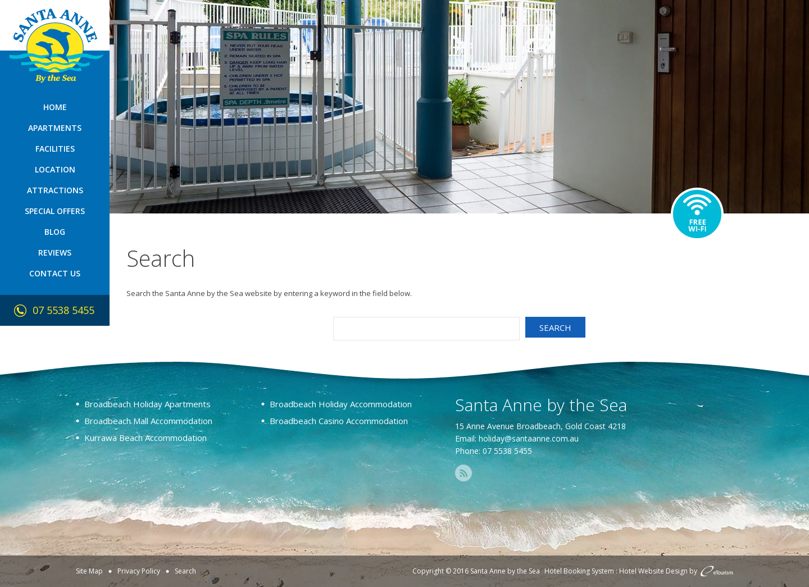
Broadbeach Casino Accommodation (339, 420)
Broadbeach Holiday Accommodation (341, 403)
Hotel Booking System (579, 571)
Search (185, 571)
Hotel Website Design (653, 571)
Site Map (89, 571)
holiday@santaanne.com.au (529, 438)
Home (55, 107)
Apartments (54, 127)
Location (55, 169)
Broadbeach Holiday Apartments (147, 403)
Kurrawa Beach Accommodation (145, 437)
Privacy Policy (138, 571)
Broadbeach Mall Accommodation (148, 420)
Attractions (55, 190)
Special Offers (55, 211)
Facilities (55, 148)
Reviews (54, 252)
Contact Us (54, 273)
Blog (54, 231)
